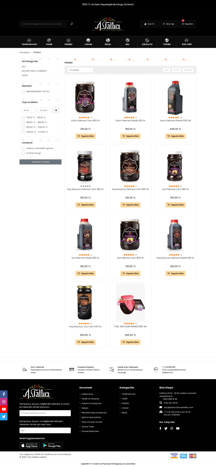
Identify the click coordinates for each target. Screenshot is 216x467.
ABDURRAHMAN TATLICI (37, 91)
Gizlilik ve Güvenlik (90, 398)
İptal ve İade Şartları (91, 417)
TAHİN (124, 398)
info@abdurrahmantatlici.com (176, 407)
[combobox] (23, 430)
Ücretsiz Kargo (33, 153)
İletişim (85, 408)
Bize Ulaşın (166, 387)
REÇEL (124, 412)
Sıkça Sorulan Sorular (92, 422)
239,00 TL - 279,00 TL (37, 131)
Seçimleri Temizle (40, 161)
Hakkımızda (87, 394)
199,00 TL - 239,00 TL (37, 127)
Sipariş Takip (88, 426)
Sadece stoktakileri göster (39, 148)
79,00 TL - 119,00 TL (36, 117)
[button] (187, 24)
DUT (24, 66)
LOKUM (125, 408)
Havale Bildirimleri (90, 431)
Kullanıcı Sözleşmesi (91, 403)
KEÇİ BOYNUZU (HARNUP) (34, 70)
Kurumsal (86, 387)
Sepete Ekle (85, 136)
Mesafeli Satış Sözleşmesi (94, 412)
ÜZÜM (25, 75)
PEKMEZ (125, 403)
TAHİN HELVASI (128, 394)
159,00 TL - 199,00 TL (36, 122)
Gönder (63, 413)
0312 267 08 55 (168, 402)
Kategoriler (127, 387)
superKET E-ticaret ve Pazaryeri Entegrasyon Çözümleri (108, 463)
